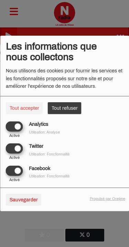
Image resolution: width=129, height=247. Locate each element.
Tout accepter (24, 108)
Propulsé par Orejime (107, 198)
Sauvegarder (24, 199)
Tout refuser (65, 108)
